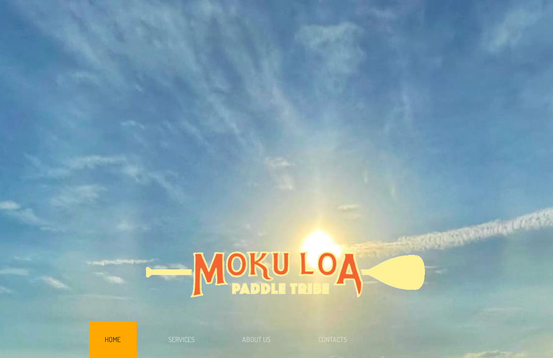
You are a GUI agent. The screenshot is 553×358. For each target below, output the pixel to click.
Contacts (332, 339)
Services (181, 339)
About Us (256, 339)
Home (113, 339)
